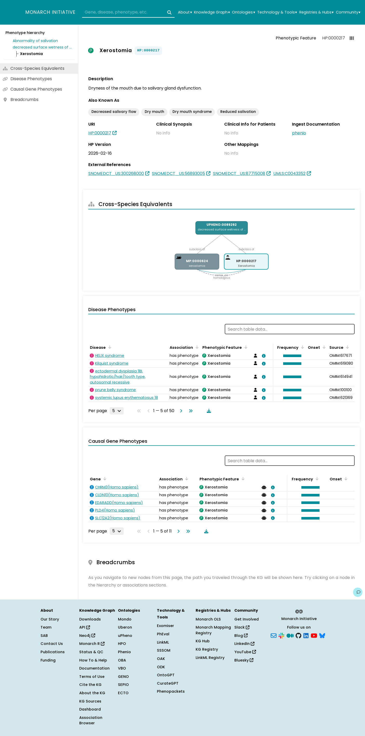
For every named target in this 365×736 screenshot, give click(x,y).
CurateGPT (167, 683)
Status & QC (91, 652)
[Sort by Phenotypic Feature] (245, 347)
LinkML (163, 642)
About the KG (92, 693)
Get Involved (246, 619)
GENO (123, 676)
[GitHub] (298, 635)
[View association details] (263, 355)
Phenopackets (171, 691)
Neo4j (87, 635)
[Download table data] (208, 411)
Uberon (125, 627)
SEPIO (123, 684)
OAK (161, 658)
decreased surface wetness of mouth (42, 47)
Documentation (94, 668)
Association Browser (90, 720)
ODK (161, 667)
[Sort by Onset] (323, 347)
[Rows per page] (117, 410)
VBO (122, 668)
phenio (299, 133)
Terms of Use (91, 676)
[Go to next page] (180, 411)
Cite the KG (90, 684)
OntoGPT (166, 675)
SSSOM (163, 650)
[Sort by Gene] (104, 478)
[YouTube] (314, 635)
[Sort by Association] (196, 347)
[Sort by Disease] (109, 347)
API (84, 627)
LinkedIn (244, 643)
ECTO (123, 693)
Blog (241, 635)
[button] (291, 356)
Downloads (90, 619)
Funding (48, 660)
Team (46, 627)
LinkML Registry (210, 657)
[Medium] (290, 635)
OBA (122, 660)
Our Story (50, 619)
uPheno (125, 635)
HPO (122, 643)
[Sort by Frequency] (301, 347)
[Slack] (281, 635)
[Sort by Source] (346, 347)
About (185, 12)
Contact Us (52, 643)
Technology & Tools (277, 12)
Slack (241, 627)
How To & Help (93, 660)
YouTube (245, 652)
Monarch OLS (208, 619)
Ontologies (243, 12)
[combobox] (128, 12)
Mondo (124, 619)
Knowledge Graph (212, 12)
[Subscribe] (273, 635)
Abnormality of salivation (35, 40)
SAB (44, 635)
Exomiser (165, 625)
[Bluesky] (322, 635)
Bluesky (243, 660)
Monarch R (91, 643)
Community (348, 12)
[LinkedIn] (306, 635)
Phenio (124, 652)
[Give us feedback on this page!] (357, 592)
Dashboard (90, 709)
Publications (53, 652)
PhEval (163, 634)
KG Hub (203, 641)
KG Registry (207, 649)
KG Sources (90, 701)
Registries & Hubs (316, 12)
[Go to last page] (190, 411)
